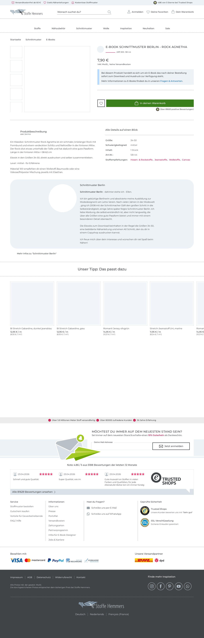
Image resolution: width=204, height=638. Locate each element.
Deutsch (79, 614)
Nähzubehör (58, 28)
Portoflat (53, 516)
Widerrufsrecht (63, 577)
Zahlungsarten (56, 525)
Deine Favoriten (157, 11)
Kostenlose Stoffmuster (84, 2)
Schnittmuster (84, 28)
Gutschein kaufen (19, 511)
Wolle (106, 28)
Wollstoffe (174, 160)
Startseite (15, 40)
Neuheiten (148, 28)
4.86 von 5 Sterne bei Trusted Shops (172, 2)
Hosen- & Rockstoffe (142, 160)
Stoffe (37, 28)
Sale (167, 28)
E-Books (50, 40)
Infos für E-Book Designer (62, 535)
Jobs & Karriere (56, 540)
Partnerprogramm (58, 530)
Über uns (53, 506)
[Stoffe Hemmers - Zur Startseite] (101, 605)
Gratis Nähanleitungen (56, 2)
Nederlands (97, 614)
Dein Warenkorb (182, 11)
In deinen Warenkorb (149, 103)
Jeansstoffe (161, 160)
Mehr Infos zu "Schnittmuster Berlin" (36, 253)
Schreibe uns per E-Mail (102, 507)
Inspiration (126, 28)
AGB (29, 577)
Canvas (186, 160)
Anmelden (135, 11)
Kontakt (80, 577)
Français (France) (118, 614)
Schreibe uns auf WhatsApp (104, 513)
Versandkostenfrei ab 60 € (26, 2)
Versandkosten (57, 520)
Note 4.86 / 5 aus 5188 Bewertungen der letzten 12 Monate (102, 465)
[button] (101, 103)
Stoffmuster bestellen (22, 506)
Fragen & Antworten (171, 81)
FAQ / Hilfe (15, 520)
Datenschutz (44, 577)
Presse (52, 511)
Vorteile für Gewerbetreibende (26, 516)
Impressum (16, 577)
